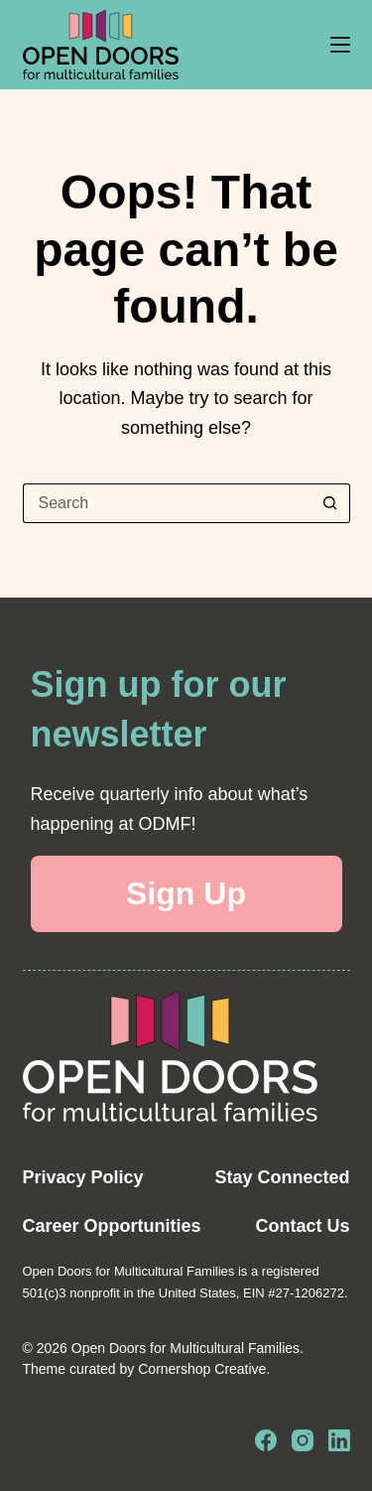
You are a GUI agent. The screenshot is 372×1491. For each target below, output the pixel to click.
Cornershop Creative (202, 1369)
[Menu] (340, 45)
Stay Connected (281, 1177)
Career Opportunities (112, 1226)
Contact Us (302, 1226)
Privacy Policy (83, 1177)
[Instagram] (302, 1440)
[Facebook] (266, 1440)
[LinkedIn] (339, 1440)
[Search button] (330, 503)
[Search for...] (166, 503)
